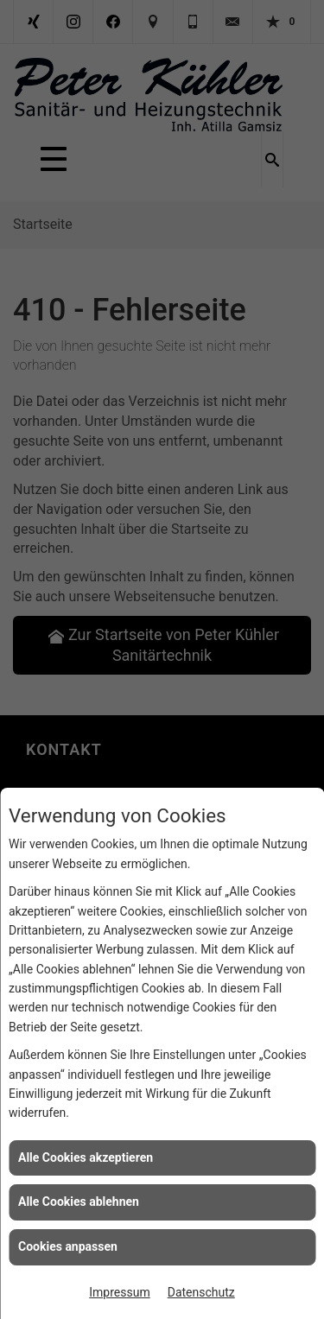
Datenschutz (201, 1292)
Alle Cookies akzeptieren (85, 1157)
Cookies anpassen (68, 1246)
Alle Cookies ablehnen (78, 1201)
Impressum (119, 1292)
